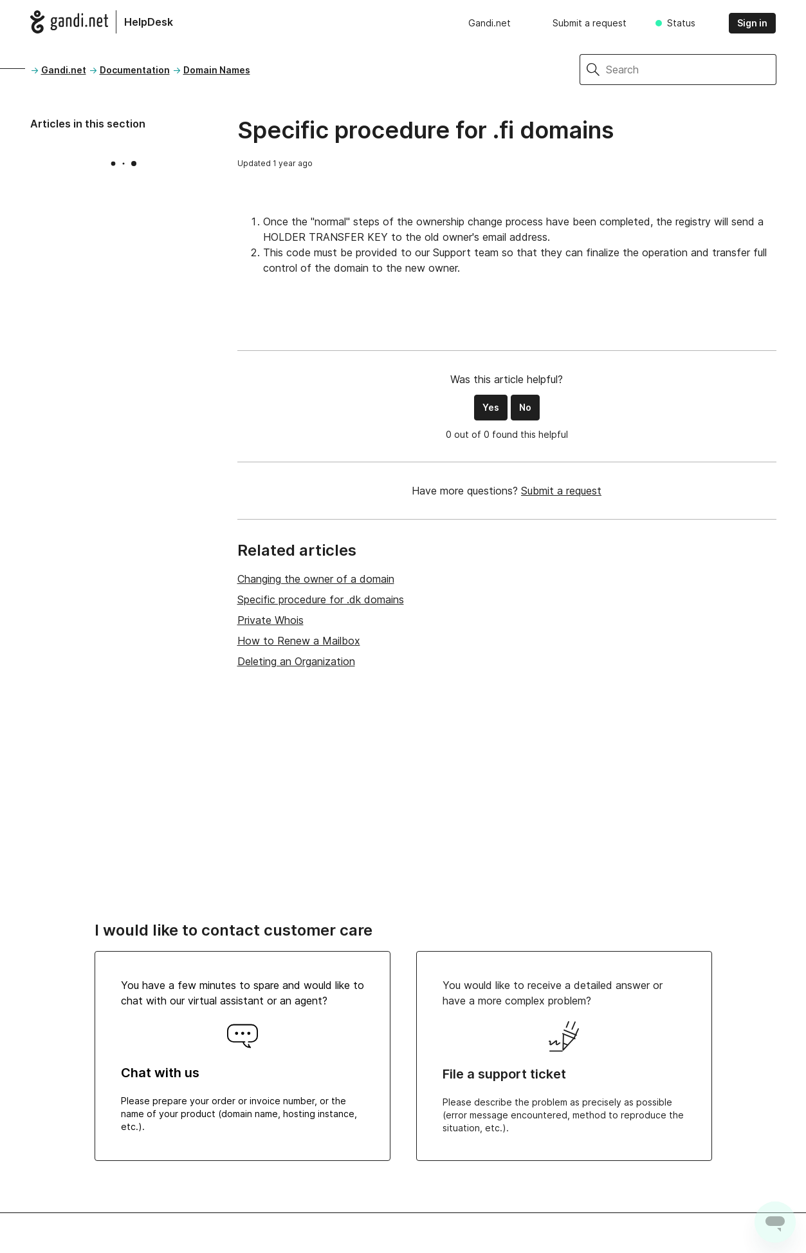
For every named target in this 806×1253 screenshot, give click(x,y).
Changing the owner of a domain (315, 578)
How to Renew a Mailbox (298, 640)
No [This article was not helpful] (525, 407)
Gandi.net (489, 22)
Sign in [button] (752, 22)
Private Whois (270, 620)
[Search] (691, 69)
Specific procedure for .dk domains (320, 599)
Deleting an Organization (296, 661)
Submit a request (590, 22)
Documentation (135, 69)
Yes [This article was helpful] (490, 407)
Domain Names (216, 69)
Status (681, 22)
